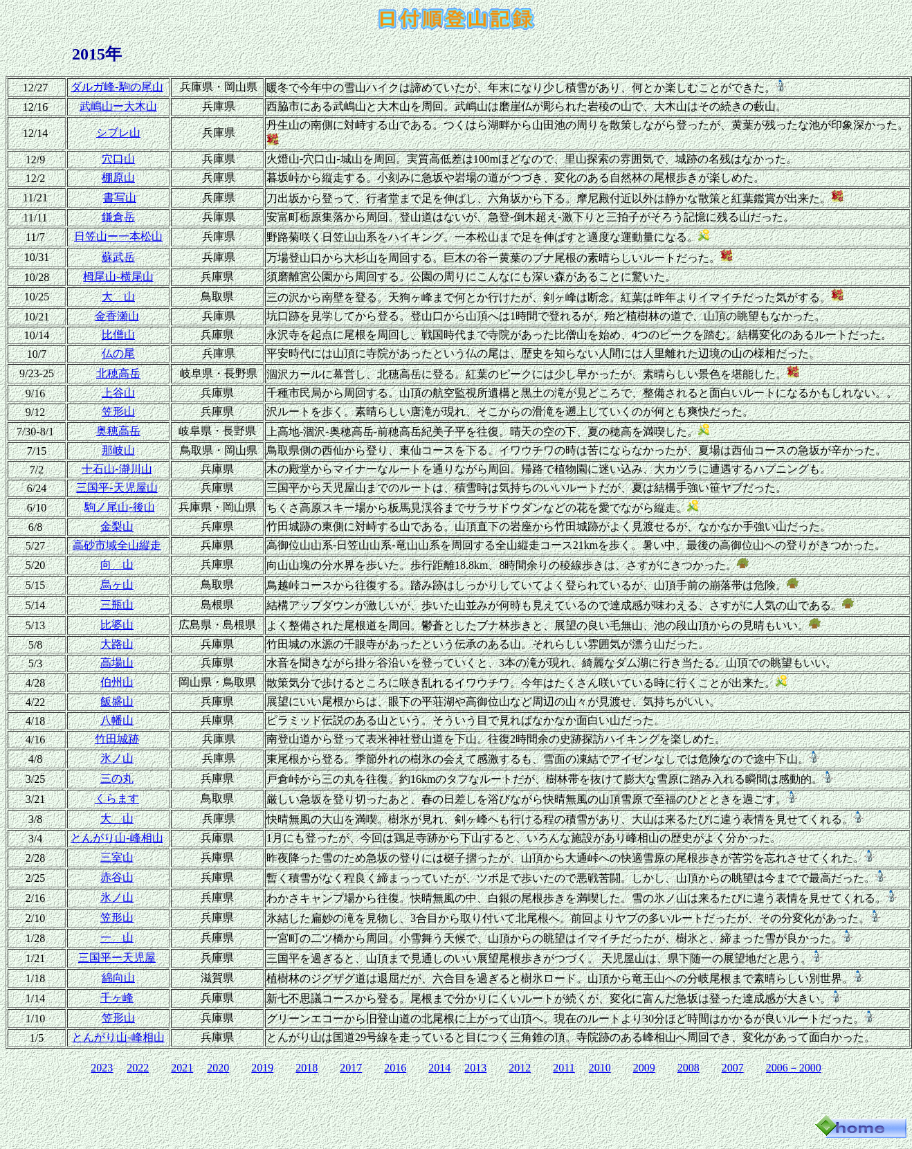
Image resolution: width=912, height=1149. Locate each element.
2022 (138, 1068)
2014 (439, 1068)
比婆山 (117, 625)
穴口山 (118, 159)
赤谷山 (117, 877)
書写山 (119, 197)
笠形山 (118, 411)
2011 (563, 1068)
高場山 (117, 663)
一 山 (117, 937)
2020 (218, 1068)
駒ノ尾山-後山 (119, 507)
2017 (351, 1068)
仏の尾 (118, 353)
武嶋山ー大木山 (118, 106)
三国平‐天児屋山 (116, 488)
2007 (733, 1068)
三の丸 (117, 778)
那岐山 (118, 450)
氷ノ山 (117, 758)
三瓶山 (117, 604)
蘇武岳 (118, 257)
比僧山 (118, 335)
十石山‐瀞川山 (117, 469)
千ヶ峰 (117, 998)
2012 (520, 1068)
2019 (262, 1068)
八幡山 (117, 720)
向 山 (117, 564)
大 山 (118, 296)
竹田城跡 (117, 739)
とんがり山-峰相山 (117, 838)
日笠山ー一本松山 (118, 236)
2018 (306, 1068)
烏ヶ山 (117, 584)
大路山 (117, 644)
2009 (644, 1068)
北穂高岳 (118, 373)
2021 (182, 1068)
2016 (395, 1068)
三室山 (117, 857)
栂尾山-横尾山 (118, 276)
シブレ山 (118, 132)
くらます (117, 798)
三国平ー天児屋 (117, 957)
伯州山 (117, 682)
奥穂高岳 (118, 431)
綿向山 (118, 978)
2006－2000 (793, 1068)
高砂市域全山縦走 (117, 545)
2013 (475, 1068)
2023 (102, 1068)
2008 (688, 1068)
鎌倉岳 (118, 217)
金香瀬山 (117, 316)
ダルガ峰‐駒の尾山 (117, 87)
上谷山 (118, 393)
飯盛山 (117, 701)
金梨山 (117, 526)
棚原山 (118, 177)
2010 (600, 1068)
